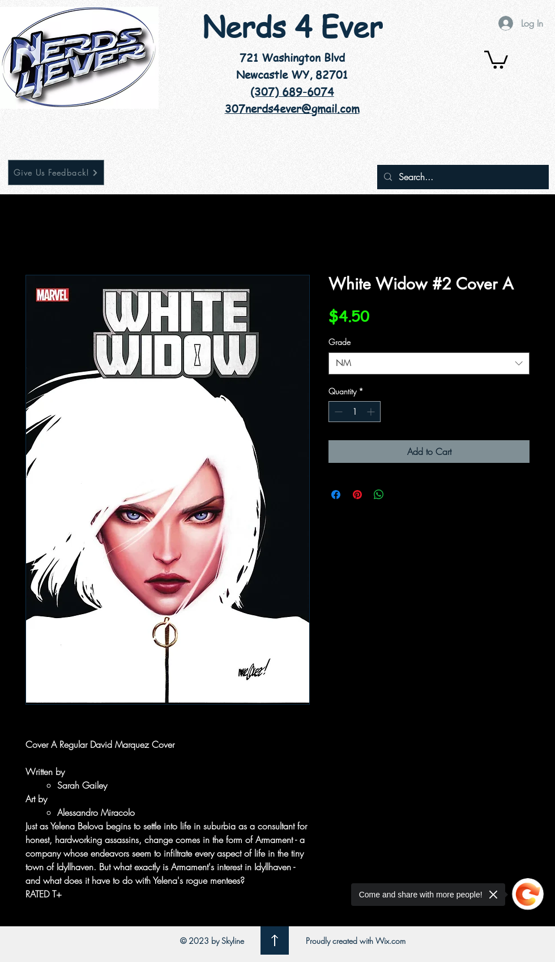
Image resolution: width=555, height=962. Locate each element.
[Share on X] (400, 494)
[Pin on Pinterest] (357, 494)
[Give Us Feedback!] (56, 172)
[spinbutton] (354, 412)
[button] (496, 59)
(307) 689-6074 (292, 91)
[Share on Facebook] (336, 494)
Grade (339, 342)
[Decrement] (337, 412)
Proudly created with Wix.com (355, 940)
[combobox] (429, 363)
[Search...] (462, 177)
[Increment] (372, 412)
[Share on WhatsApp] (379, 494)
